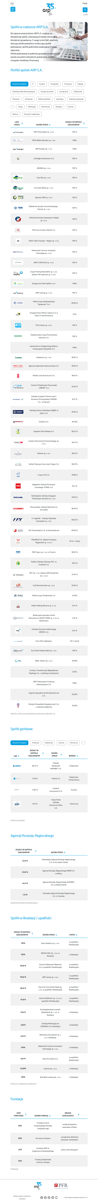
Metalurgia (32, 107)
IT (32, 84)
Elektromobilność (44, 99)
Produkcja (15, 99)
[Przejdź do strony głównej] (49, 9)
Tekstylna (58, 107)
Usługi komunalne (47, 91)
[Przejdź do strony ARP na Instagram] (45, 1197)
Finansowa (68, 84)
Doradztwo (29, 99)
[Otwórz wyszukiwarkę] (85, 9)
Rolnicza (15, 114)
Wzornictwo (45, 107)
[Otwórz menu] (13, 9)
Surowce (42, 84)
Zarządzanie (63, 91)
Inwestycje (59, 99)
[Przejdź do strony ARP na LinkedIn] (53, 1197)
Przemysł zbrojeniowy (32, 114)
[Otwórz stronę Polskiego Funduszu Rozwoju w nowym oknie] (61, 1186)
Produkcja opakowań (76, 99)
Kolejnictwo (78, 91)
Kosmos (70, 107)
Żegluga (80, 84)
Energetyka (55, 84)
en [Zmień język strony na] (12, 4)
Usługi (20, 107)
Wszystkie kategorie (19, 84)
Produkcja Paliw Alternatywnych (23, 91)
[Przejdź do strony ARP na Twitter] (49, 1197)
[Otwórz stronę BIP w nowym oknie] (84, 3)
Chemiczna (74, 743)
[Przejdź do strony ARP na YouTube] (56, 1197)
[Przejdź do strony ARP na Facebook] (41, 1197)
